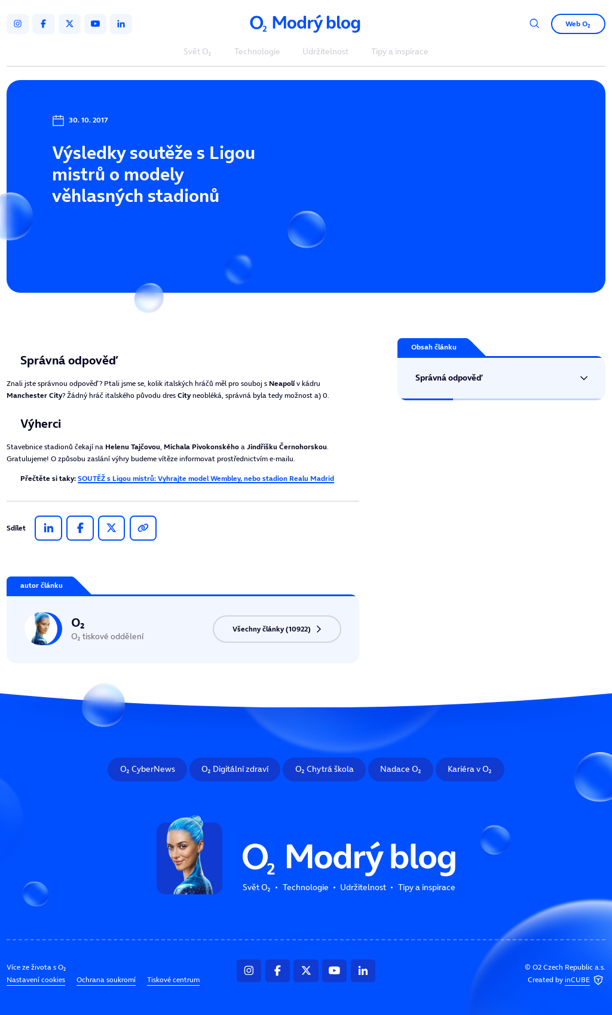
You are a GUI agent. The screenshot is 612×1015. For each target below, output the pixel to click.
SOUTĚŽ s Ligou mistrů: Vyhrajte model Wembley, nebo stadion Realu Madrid (206, 478)
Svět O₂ (197, 52)
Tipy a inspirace (400, 52)
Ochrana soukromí (106, 979)
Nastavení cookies (36, 979)
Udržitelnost (325, 52)
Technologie (257, 52)
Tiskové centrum (173, 979)
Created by (566, 981)
